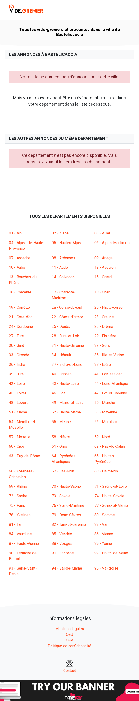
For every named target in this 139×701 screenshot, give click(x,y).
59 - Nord (102, 437)
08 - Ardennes (63, 258)
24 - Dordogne (21, 326)
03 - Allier (102, 233)
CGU (69, 634)
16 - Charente (20, 292)
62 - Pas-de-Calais (110, 446)
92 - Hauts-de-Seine (111, 553)
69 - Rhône (18, 486)
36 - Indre (17, 365)
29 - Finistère (105, 336)
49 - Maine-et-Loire (68, 403)
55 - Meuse (61, 422)
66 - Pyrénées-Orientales (21, 474)
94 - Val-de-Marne (67, 568)
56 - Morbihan (105, 422)
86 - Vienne (103, 534)
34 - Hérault (61, 355)
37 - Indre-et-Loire (67, 365)
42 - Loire (17, 384)
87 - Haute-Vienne (24, 544)
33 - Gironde (19, 355)
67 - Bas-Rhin (63, 471)
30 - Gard (16, 345)
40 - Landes (62, 374)
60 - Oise (16, 446)
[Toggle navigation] (123, 10)
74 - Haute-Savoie (109, 496)
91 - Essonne (63, 553)
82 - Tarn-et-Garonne (69, 524)
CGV (69, 640)
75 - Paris (17, 505)
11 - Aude (60, 267)
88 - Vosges (62, 544)
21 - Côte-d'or (20, 317)
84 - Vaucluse (20, 534)
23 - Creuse (104, 317)
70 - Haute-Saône (66, 486)
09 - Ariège (103, 258)
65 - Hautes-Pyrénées (104, 459)
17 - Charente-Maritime (63, 295)
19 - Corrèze (19, 307)
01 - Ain (15, 233)
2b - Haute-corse (108, 307)
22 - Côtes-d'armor (67, 317)
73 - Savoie (61, 496)
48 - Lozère (18, 403)
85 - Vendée (62, 534)
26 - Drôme (103, 326)
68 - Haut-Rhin (106, 471)
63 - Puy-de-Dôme (24, 456)
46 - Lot (58, 393)
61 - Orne (59, 446)
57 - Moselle (19, 437)
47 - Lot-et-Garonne (110, 393)
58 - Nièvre (61, 437)
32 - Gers (102, 345)
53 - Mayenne (105, 412)
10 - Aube (17, 267)
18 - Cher (102, 292)
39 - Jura (16, 374)
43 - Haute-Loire (65, 384)
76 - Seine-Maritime (68, 505)
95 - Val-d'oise (106, 568)
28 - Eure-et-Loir (65, 336)
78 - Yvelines (20, 515)
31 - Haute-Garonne (68, 345)
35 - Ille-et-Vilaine (109, 355)
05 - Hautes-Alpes (67, 243)
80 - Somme (104, 515)
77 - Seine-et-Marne (111, 505)
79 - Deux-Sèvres (66, 515)
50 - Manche (104, 403)
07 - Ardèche (19, 258)
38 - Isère (102, 365)
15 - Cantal (103, 277)
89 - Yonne (103, 544)
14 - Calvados (63, 277)
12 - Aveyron (105, 267)
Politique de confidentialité (69, 646)
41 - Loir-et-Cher (108, 374)
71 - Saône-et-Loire (110, 486)
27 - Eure (16, 336)
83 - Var (100, 524)
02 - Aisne (60, 233)
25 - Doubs (61, 326)
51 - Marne (18, 412)
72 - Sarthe (18, 496)
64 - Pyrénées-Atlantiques (64, 459)
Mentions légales (69, 629)
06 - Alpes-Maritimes (112, 243)
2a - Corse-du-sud (67, 307)
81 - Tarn (16, 524)
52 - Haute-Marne (66, 412)
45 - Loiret (17, 393)
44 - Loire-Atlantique (111, 384)
